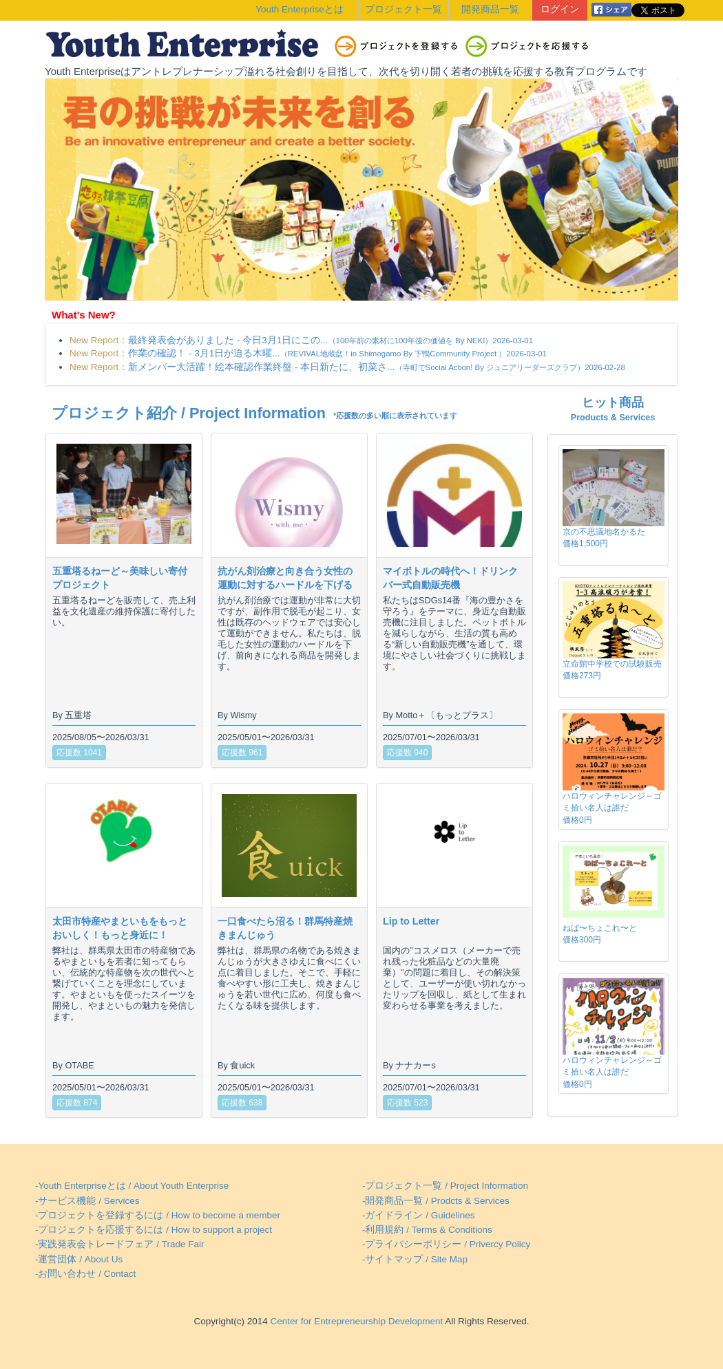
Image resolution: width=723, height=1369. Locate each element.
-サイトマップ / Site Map (415, 1259)
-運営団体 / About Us (79, 1259)
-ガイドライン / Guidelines (418, 1215)
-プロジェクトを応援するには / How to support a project (153, 1230)
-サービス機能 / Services (87, 1201)
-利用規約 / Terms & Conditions (427, 1230)
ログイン (560, 9)
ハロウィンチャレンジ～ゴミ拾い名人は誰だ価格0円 (612, 807)
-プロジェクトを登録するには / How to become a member (157, 1215)
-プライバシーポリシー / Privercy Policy (446, 1244)
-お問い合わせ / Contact (85, 1274)
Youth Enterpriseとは (299, 9)
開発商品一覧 (490, 9)
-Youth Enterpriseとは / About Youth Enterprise (132, 1186)
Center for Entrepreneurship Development (355, 1321)
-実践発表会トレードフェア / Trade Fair (120, 1244)
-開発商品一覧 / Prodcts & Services (436, 1201)
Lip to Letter (411, 921)
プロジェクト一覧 (403, 9)
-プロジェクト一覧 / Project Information (445, 1186)
